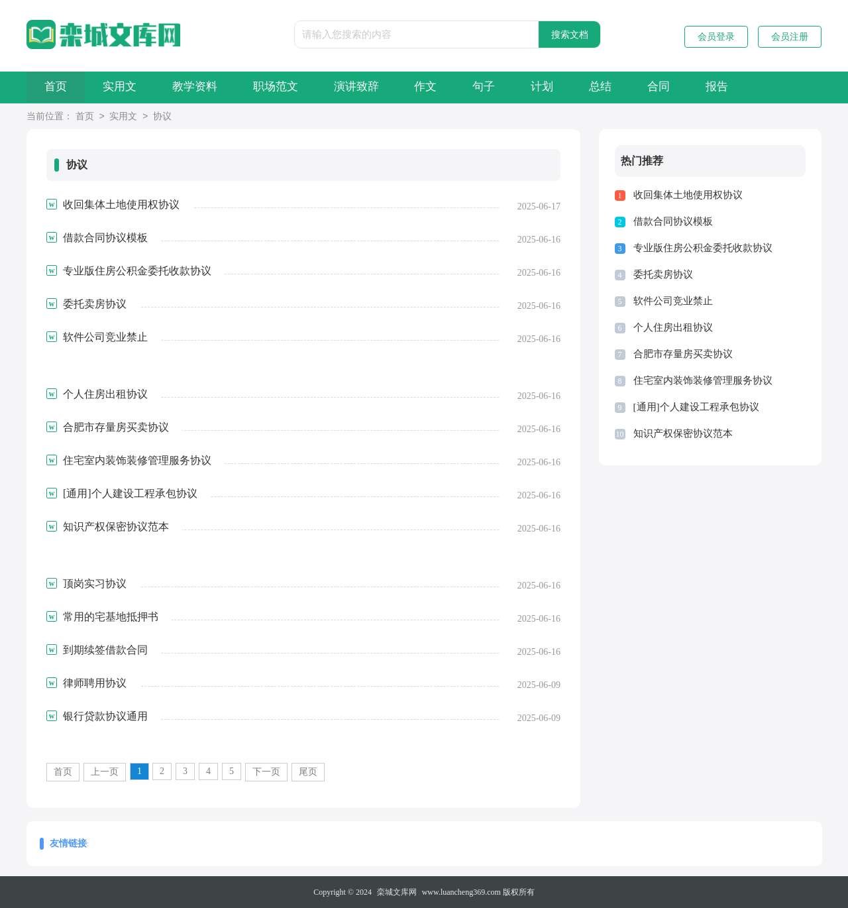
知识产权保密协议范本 (683, 433)
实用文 (127, 87)
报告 (773, 87)
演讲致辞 (380, 87)
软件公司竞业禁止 (673, 301)
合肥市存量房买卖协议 (683, 354)
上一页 (105, 772)
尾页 (308, 772)
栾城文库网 (397, 892)
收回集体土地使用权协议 (688, 195)
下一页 (266, 772)
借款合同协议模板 (673, 221)
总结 (646, 87)
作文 (455, 87)
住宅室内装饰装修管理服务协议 (702, 380)
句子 (518, 87)
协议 (162, 117)
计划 (582, 87)
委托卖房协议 (663, 274)
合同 (709, 87)
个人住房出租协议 (673, 327)
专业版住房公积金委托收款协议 (702, 248)
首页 (58, 87)
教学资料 (208, 87)
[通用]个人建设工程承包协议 (696, 407)
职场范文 (294, 87)
